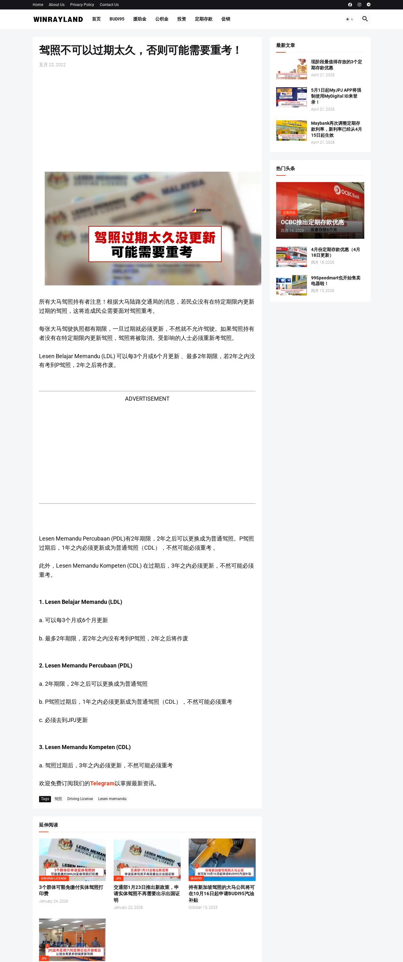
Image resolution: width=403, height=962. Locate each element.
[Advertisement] (147, 120)
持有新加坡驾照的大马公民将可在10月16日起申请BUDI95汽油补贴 (222, 894)
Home (38, 5)
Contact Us (109, 5)
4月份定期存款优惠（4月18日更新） (335, 252)
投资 (181, 18)
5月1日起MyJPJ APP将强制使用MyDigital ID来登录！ (336, 96)
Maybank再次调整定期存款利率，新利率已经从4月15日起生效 (336, 129)
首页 (96, 18)
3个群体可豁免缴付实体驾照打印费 (71, 890)
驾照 (58, 799)
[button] (349, 19)
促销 (225, 18)
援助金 (139, 18)
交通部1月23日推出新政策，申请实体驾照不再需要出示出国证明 (147, 894)
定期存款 (204, 18)
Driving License (80, 799)
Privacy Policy (82, 5)
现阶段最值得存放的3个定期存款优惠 (336, 64)
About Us (57, 5)
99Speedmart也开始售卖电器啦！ (335, 280)
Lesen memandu (112, 799)
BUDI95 (117, 18)
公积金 (161, 18)
